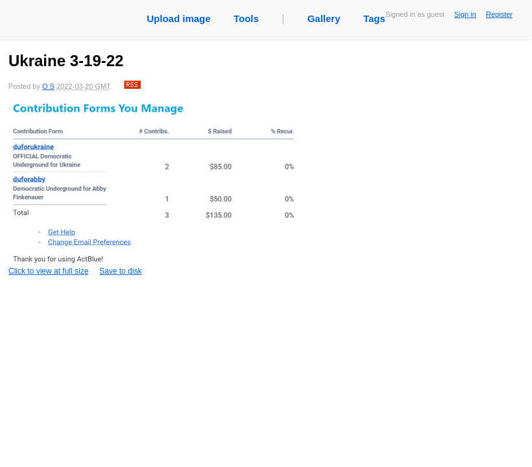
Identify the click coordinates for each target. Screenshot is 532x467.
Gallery (324, 18)
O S (48, 86)
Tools (246, 18)
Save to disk (120, 271)
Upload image (178, 18)
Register (499, 14)
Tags (374, 18)
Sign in (465, 14)
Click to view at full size (154, 188)
